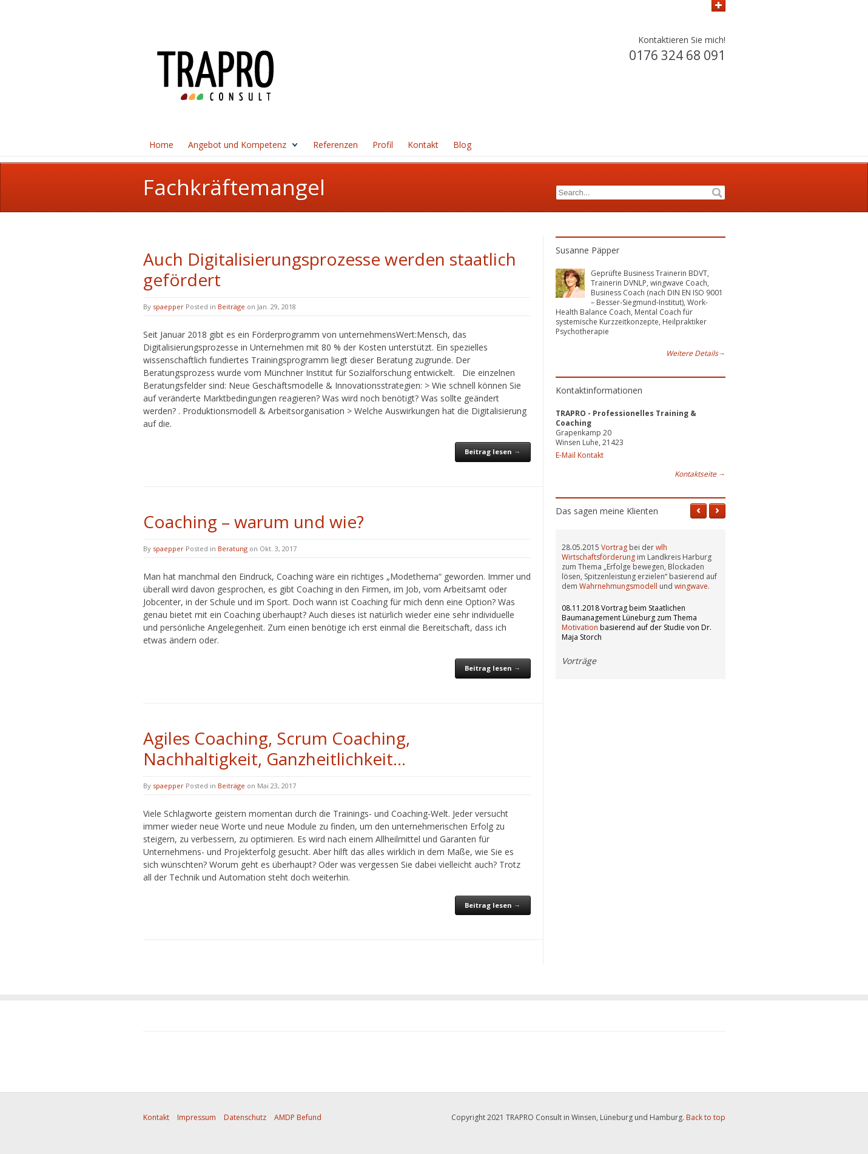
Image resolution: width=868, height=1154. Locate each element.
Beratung (232, 548)
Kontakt (423, 144)
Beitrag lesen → (492, 451)
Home (161, 144)
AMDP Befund (297, 1117)
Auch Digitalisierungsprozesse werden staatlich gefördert (329, 269)
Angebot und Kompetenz (237, 144)
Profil (382, 144)
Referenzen (335, 144)
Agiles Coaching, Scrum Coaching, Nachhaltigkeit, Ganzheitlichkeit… (276, 748)
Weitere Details (695, 353)
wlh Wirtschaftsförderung (614, 552)
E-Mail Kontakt (580, 455)
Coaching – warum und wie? (253, 521)
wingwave (691, 586)
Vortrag (614, 547)
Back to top (705, 1117)
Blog (462, 144)
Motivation (580, 627)
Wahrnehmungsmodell (618, 586)
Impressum (196, 1117)
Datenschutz (245, 1117)
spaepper (168, 306)
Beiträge (231, 306)
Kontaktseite (700, 474)
